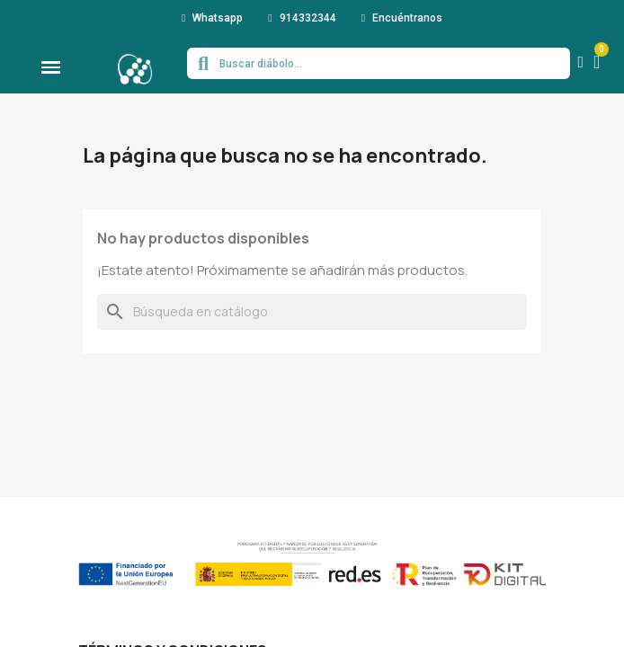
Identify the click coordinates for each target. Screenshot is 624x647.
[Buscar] (312, 312)
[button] (212, 17)
